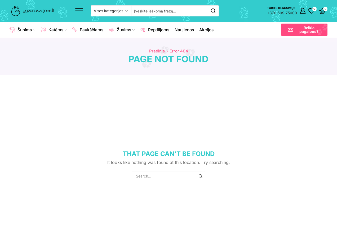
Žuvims (122, 30)
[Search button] (213, 11)
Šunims (22, 30)
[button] (304, 30)
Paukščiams (87, 30)
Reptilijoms (154, 30)
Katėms (54, 30)
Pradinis (157, 51)
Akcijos (206, 29)
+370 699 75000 (282, 13)
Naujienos (184, 29)
